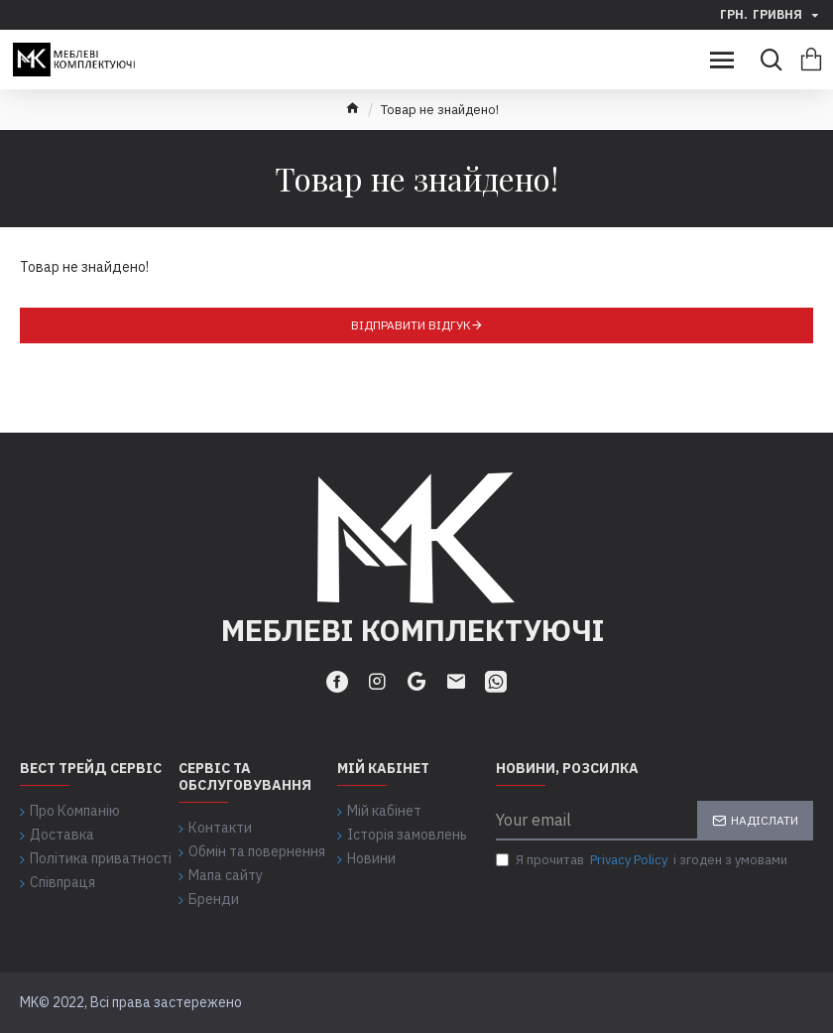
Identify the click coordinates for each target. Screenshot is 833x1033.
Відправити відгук (411, 325)
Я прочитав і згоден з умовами (641, 860)
